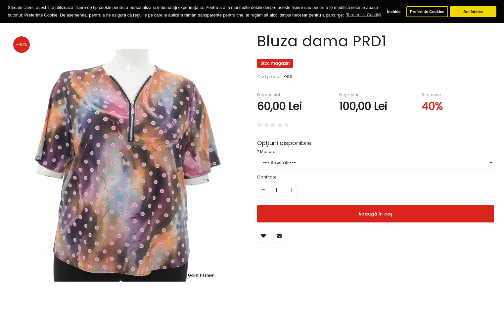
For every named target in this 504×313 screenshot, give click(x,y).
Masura (268, 151)
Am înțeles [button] (473, 11)
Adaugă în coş (375, 213)
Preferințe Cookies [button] (427, 11)
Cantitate (266, 176)
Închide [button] (394, 11)
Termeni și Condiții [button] (363, 14)
